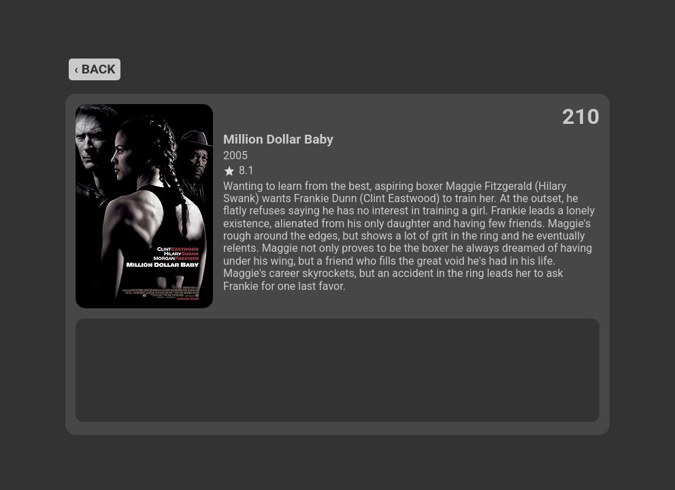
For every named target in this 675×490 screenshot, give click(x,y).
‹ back (94, 69)
